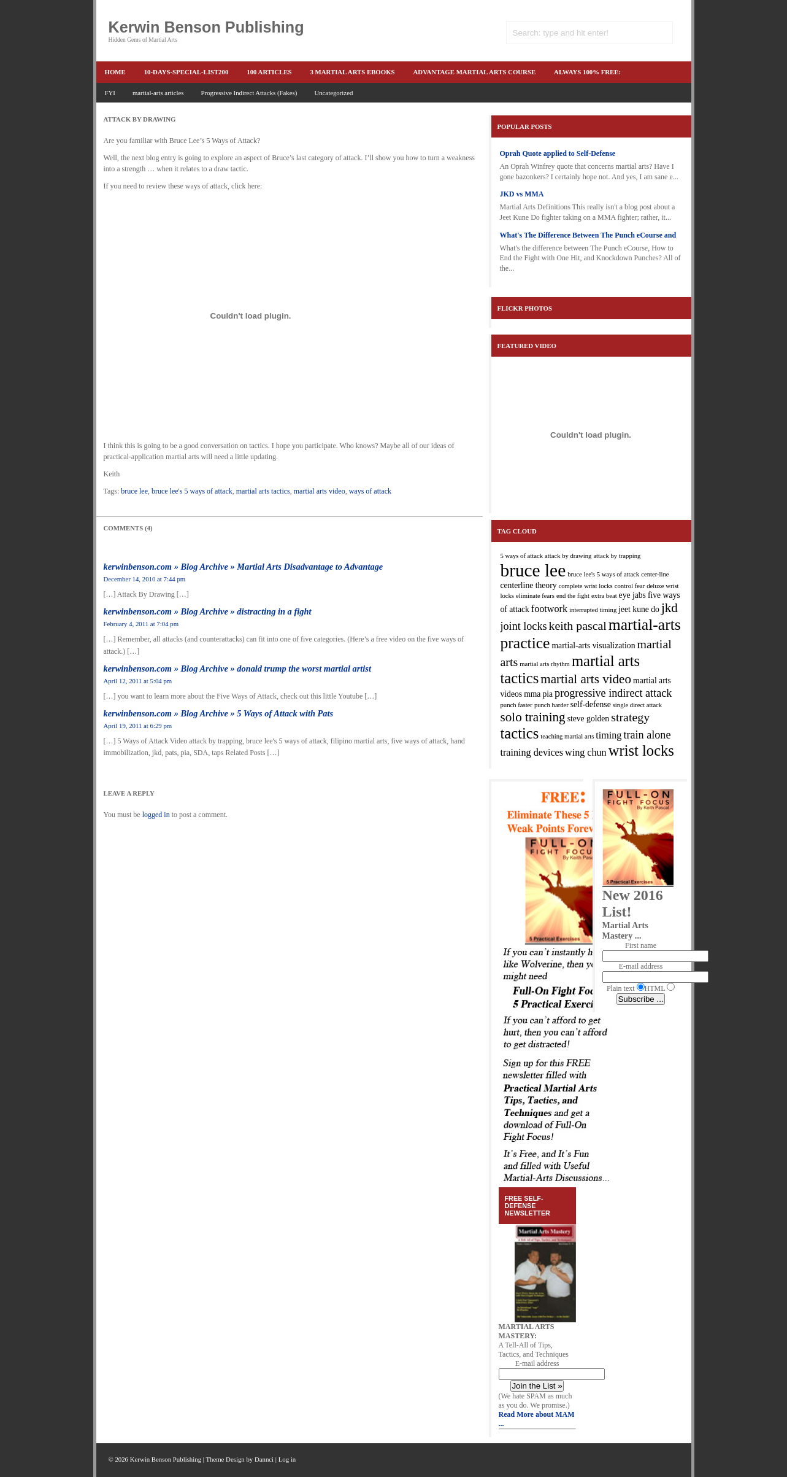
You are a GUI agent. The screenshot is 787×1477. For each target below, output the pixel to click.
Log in (287, 1459)
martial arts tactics (263, 491)
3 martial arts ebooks (352, 72)
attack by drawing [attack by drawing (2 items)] (568, 555)
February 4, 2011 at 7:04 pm (141, 623)
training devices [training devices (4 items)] (532, 752)
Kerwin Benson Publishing (206, 27)
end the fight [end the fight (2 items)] (572, 595)
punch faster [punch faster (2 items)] (516, 705)
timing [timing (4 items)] (608, 735)
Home (115, 72)
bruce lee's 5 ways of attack (192, 491)
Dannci (264, 1459)
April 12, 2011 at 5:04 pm (138, 680)
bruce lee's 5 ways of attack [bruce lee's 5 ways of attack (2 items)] (603, 574)
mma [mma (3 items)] (532, 694)
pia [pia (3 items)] (547, 694)
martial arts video (319, 491)
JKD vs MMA (522, 194)
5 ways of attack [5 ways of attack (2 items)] (522, 555)
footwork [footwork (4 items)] (549, 608)
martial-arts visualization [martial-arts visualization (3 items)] (593, 645)
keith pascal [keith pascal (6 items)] (578, 625)
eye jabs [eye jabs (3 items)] (632, 595)
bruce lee (134, 491)
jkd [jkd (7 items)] (669, 607)
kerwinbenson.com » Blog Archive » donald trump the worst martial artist (237, 668)
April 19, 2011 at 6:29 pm (138, 725)
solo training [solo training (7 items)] (533, 717)
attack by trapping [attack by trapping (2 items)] (616, 555)
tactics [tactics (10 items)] (520, 733)
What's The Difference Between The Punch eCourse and (588, 235)
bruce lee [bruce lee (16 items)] (533, 570)
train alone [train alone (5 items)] (646, 735)
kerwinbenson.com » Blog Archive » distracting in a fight (208, 611)
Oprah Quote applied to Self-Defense (558, 153)
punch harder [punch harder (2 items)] (551, 705)
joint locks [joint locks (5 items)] (524, 626)
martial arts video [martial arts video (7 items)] (585, 679)
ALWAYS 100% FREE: (587, 72)
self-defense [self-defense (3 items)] (590, 704)
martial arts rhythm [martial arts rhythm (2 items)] (545, 664)
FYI (110, 92)
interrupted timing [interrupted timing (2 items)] (592, 610)
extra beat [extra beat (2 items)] (604, 595)
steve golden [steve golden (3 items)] (588, 718)
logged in (156, 814)
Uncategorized (333, 92)
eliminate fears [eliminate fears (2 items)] (535, 595)
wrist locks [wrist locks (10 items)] (641, 750)
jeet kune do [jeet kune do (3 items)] (638, 609)
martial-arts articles (158, 92)
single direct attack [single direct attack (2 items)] (637, 705)
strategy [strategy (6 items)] (630, 717)
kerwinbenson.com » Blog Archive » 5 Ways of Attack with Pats (219, 713)
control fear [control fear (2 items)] (630, 586)
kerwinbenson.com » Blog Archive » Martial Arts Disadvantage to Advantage (243, 567)
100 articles (269, 72)
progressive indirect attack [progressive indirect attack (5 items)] (613, 693)
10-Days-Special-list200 (186, 72)
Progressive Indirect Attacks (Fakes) (249, 92)
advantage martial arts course (474, 72)
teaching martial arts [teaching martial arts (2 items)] (567, 736)
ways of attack (370, 491)
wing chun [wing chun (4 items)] (586, 752)
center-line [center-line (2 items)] (655, 574)
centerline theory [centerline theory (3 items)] (529, 585)
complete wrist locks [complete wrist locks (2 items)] (586, 586)
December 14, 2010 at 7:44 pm (145, 579)
